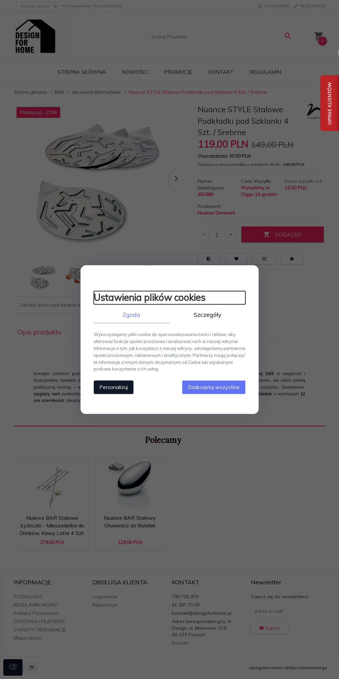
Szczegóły (207, 314)
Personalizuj (113, 387)
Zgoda (131, 314)
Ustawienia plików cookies (149, 297)
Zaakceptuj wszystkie (214, 387)
